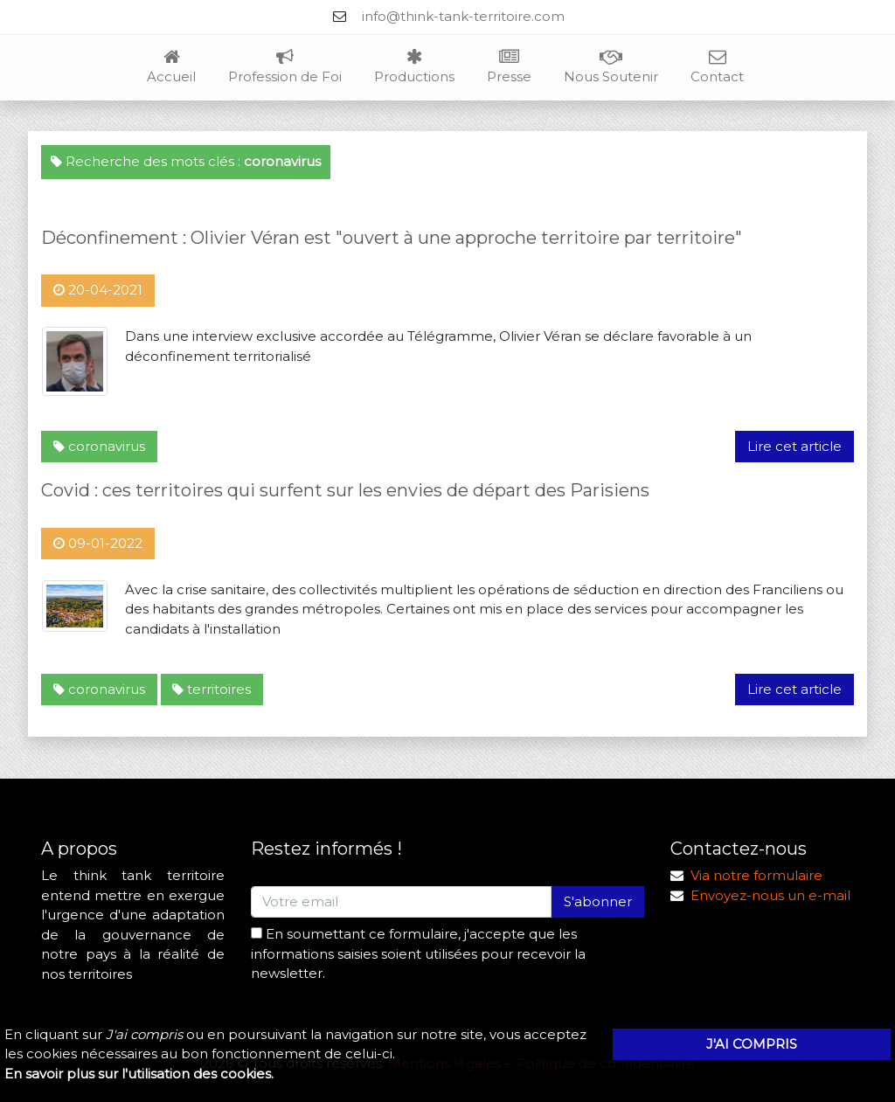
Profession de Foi (285, 67)
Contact (717, 67)
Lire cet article (794, 446)
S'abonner (598, 901)
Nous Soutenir (611, 67)
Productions (414, 67)
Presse (509, 67)
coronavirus (99, 446)
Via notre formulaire (756, 875)
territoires (211, 689)
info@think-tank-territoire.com (463, 16)
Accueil (171, 67)
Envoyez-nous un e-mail (770, 895)
